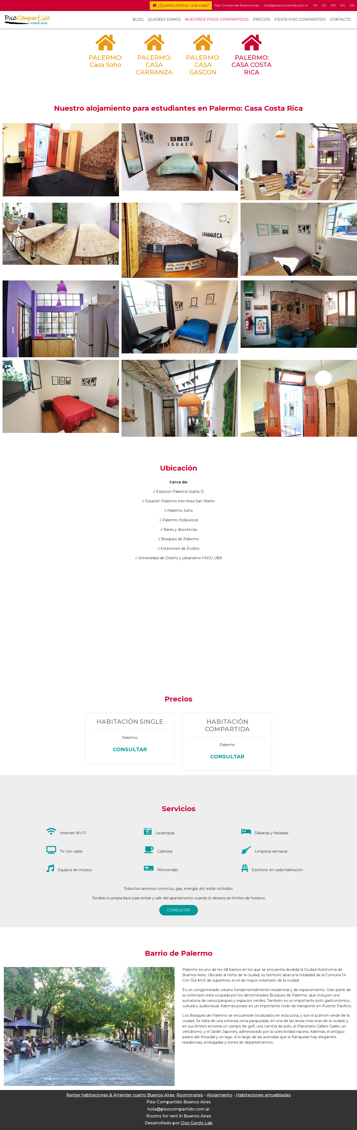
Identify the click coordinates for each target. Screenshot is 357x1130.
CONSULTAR (178, 910)
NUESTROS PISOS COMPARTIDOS (217, 19)
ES (324, 5)
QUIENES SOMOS (164, 19)
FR (315, 5)
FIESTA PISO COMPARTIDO (300, 19)
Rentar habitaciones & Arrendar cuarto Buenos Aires (120, 1095)
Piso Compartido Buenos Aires (236, 5)
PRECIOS (261, 19)
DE (352, 5)
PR (333, 5)
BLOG (138, 19)
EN (343, 5)
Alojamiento (219, 1095)
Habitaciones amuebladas (263, 1095)
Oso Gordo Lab (197, 1123)
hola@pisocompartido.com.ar (286, 5)
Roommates (189, 1095)
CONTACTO (340, 19)
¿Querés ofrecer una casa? (180, 5)
